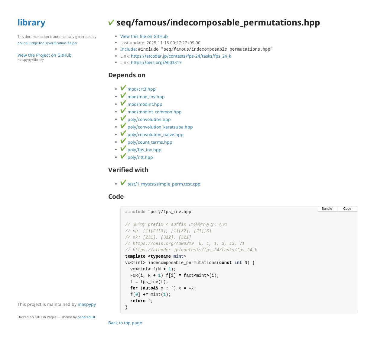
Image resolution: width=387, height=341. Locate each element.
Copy (347, 208)
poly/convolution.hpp (145, 119)
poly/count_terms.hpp (146, 142)
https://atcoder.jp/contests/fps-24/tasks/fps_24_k (181, 56)
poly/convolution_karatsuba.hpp (156, 127)
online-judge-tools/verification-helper (48, 43)
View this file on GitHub (144, 36)
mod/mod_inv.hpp (142, 96)
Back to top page (125, 323)
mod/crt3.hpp (138, 89)
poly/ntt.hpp (136, 157)
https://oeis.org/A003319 (156, 62)
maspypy (87, 304)
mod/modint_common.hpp (151, 112)
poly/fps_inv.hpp (140, 149)
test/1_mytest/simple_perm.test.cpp (160, 184)
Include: (196, 49)
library (31, 22)
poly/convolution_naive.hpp (152, 134)
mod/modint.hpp (141, 104)
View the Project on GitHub (60, 57)
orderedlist (86, 317)
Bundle (327, 208)
